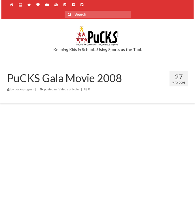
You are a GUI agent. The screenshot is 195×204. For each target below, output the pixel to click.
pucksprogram (25, 89)
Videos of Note (68, 89)
